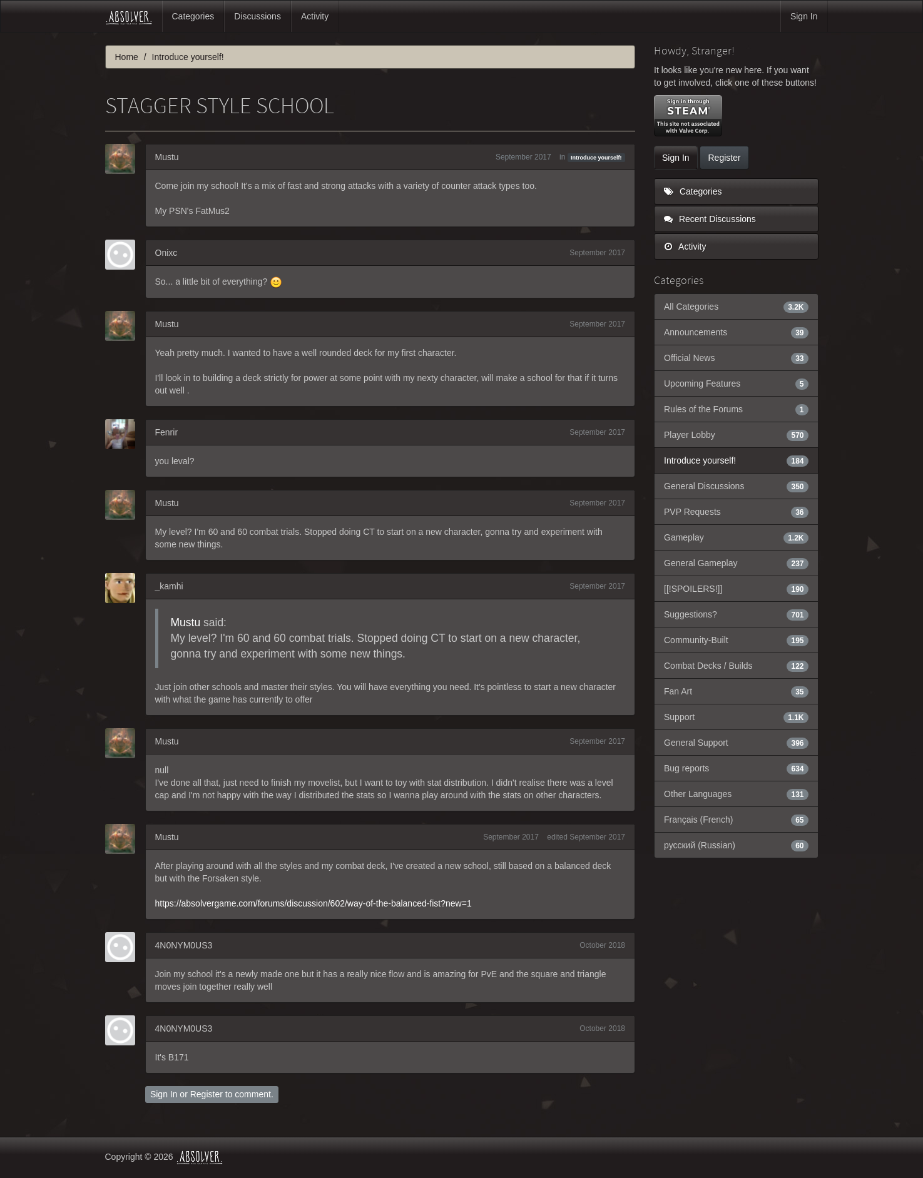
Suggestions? (736, 614)
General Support (736, 742)
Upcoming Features (736, 383)
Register (206, 1094)
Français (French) (736, 819)
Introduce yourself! (596, 158)
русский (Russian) (736, 845)
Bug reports (736, 768)
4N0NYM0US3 (184, 945)
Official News (736, 358)
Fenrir (166, 432)
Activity (315, 16)
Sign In (804, 16)
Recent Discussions (710, 219)
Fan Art (736, 691)
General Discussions (736, 486)
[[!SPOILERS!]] (736, 588)
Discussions (257, 16)
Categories (193, 16)
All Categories (736, 306)
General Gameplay (736, 563)
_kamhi (169, 586)
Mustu (167, 157)
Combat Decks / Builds (736, 665)
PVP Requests (736, 511)
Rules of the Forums (736, 409)
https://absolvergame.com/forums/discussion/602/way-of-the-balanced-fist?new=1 (313, 903)
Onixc (166, 253)
